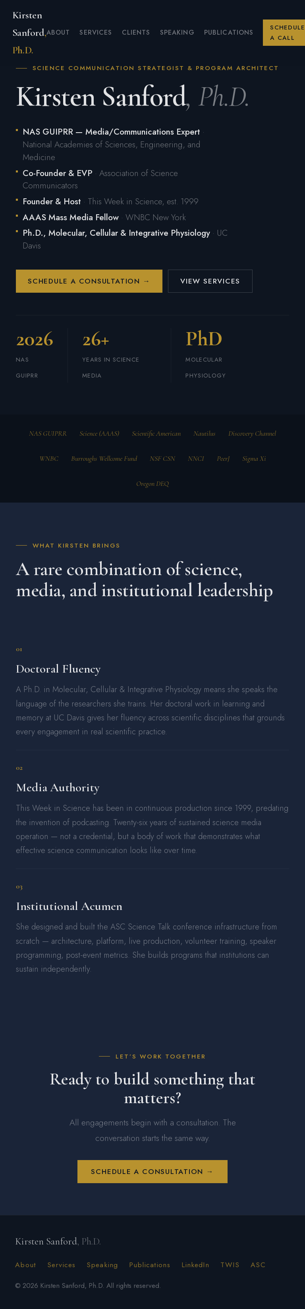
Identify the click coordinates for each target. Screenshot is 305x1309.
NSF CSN (162, 458)
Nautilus (204, 433)
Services (95, 32)
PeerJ (223, 458)
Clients (136, 32)
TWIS (229, 1265)
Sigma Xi (254, 458)
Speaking (177, 32)
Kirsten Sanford (29, 32)
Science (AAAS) (99, 433)
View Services (210, 281)
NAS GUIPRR (48, 433)
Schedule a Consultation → (89, 281)
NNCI (196, 458)
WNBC (48, 458)
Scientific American (156, 433)
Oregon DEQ (152, 483)
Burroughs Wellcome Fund (104, 458)
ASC (258, 1265)
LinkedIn (195, 1265)
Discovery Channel (252, 433)
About (58, 32)
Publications (229, 32)
